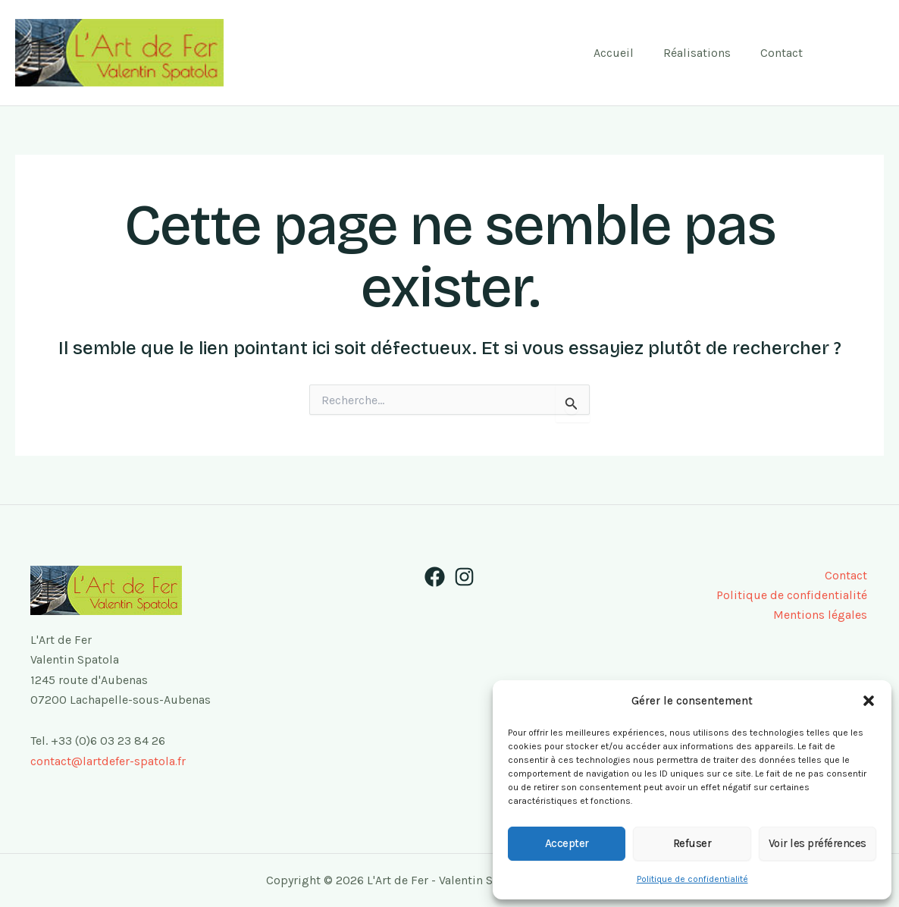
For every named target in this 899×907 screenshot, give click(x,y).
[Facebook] (843, 53)
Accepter (567, 843)
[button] (868, 700)
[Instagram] (873, 53)
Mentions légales (822, 615)
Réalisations (704, 53)
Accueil (626, 53)
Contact (784, 53)
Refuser (692, 843)
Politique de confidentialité (692, 879)
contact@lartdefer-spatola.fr (108, 761)
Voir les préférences (817, 843)
